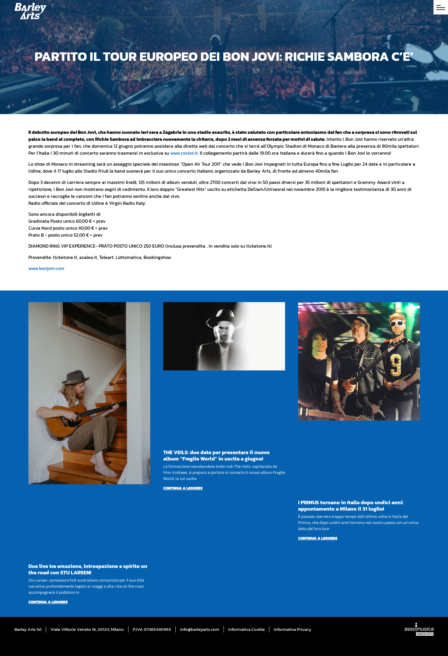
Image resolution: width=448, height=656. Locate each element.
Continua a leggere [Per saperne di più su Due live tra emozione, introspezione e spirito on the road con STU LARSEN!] (48, 602)
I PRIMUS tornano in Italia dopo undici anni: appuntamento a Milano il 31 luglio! (351, 505)
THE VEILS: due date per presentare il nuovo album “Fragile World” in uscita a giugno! (216, 455)
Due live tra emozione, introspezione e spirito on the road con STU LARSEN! (87, 569)
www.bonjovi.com (46, 268)
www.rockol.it (184, 152)
